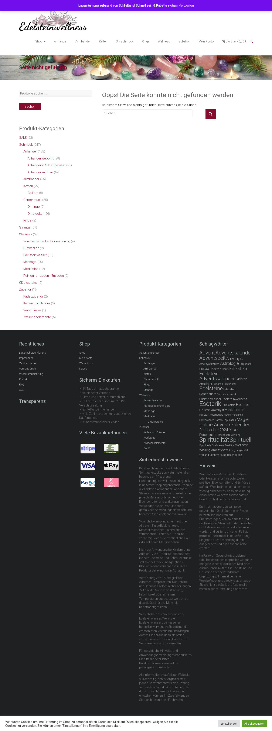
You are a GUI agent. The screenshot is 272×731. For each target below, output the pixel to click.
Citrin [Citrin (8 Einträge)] (225, 369)
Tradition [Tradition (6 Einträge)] (230, 445)
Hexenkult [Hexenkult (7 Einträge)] (237, 414)
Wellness (164, 41)
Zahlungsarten (28, 363)
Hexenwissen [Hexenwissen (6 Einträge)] (206, 420)
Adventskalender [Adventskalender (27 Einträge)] (233, 353)
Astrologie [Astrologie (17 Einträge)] (229, 363)
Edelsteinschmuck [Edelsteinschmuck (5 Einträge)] (227, 394)
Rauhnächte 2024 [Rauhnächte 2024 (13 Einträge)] (213, 430)
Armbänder (83, 41)
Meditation (30, 269)
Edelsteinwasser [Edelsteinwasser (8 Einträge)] (210, 399)
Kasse (83, 368)
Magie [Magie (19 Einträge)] (243, 419)
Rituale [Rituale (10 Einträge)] (233, 430)
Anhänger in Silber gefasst (46, 165)
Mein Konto (206, 41)
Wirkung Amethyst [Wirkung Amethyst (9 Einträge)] (212, 450)
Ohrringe (34, 207)
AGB (21, 389)
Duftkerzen (31, 248)
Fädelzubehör (33, 296)
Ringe (145, 41)
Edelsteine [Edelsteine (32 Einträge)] (211, 388)
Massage (30, 262)
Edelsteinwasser (35, 255)
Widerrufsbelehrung (31, 373)
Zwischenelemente (37, 317)
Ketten (103, 41)
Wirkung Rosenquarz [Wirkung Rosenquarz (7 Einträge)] (229, 454)
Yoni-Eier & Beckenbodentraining (46, 241)
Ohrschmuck (124, 41)
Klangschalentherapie (156, 405)
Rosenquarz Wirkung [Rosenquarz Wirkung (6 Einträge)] (229, 434)
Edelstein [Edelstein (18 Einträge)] (238, 368)
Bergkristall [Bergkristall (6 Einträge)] (245, 364)
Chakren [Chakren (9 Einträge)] (215, 369)
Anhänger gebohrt (41, 158)
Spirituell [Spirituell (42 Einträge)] (240, 439)
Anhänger (60, 41)
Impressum (26, 358)
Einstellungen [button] (229, 723)
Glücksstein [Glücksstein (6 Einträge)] (228, 405)
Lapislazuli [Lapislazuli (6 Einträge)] (230, 420)
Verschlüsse (32, 310)
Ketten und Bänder (36, 303)
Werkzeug (149, 437)
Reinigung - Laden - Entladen (43, 276)
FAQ (21, 384)
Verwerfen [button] (186, 5)
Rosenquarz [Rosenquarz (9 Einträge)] (207, 435)
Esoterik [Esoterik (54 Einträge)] (210, 403)
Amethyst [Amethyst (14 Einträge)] (234, 358)
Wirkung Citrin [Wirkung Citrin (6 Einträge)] (207, 454)
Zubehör (184, 41)
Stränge (25, 227)
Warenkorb (86, 363)
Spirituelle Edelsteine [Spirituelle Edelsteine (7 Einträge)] (211, 445)
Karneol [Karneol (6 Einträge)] (219, 420)
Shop (38, 41)
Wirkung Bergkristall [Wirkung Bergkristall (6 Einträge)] (236, 450)
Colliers (33, 193)
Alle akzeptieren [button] (254, 723)
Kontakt (23, 379)
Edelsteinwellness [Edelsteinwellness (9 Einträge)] (234, 399)
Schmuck (26, 145)
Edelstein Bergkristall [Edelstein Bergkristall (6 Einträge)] (224, 383)
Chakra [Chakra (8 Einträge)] (204, 369)
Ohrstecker (36, 214)
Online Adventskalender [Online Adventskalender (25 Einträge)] (224, 425)
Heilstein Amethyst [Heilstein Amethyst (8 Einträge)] (211, 410)
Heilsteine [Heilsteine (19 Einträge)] (234, 409)
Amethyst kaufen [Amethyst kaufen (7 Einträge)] (209, 364)
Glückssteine (28, 283)
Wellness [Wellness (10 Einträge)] (241, 445)
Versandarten (27, 368)
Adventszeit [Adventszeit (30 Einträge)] (212, 358)
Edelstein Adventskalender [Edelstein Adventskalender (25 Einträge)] (217, 376)
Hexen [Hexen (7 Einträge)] (227, 414)
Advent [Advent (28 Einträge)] (207, 353)
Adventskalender (149, 352)
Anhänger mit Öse (40, 172)
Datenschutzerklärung (32, 352)
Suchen (29, 106)
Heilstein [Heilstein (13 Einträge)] (243, 404)
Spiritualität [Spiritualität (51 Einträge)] (214, 439)
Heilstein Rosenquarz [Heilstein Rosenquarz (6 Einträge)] (211, 414)
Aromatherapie (152, 400)
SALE (23, 138)
